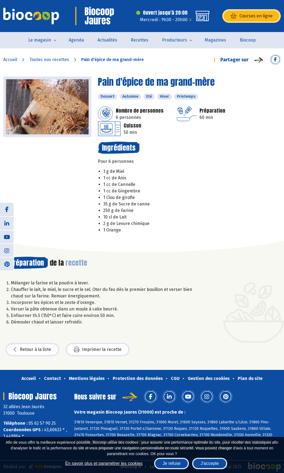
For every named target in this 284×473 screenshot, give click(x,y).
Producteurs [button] (174, 40)
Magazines (215, 40)
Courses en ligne (251, 16)
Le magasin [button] (39, 40)
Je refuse (171, 463)
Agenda (76, 40)
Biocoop (248, 40)
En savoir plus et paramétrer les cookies (104, 463)
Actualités (107, 40)
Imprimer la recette (97, 349)
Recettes (139, 40)
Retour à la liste (32, 349)
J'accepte (210, 463)
